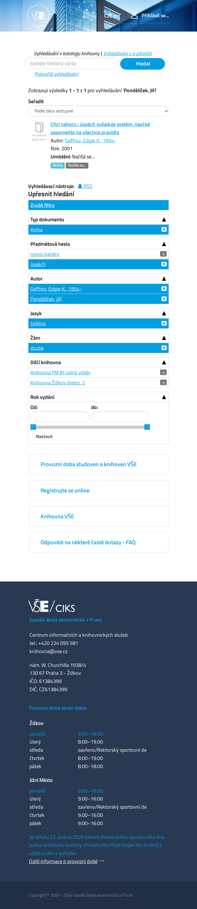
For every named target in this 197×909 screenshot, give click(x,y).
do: (94, 407)
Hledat (142, 63)
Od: (34, 407)
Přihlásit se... (150, 15)
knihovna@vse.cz (49, 651)
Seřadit (36, 101)
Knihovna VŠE (57, 516)
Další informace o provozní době (63, 861)
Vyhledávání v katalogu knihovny (66, 53)
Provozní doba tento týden (58, 708)
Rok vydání (42, 397)
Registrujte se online (65, 490)
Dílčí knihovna (45, 362)
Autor (36, 278)
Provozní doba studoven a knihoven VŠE (89, 464)
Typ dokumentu (47, 219)
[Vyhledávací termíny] (71, 63)
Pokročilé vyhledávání (56, 74)
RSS (84, 186)
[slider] (33, 427)
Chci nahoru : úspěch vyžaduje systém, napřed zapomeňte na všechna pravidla (100, 128)
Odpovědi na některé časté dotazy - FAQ (88, 542)
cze (109, 15)
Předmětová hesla (50, 244)
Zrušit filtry (42, 205)
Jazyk (36, 313)
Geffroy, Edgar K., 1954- (90, 140)
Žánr (35, 338)
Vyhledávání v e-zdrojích (127, 53)
